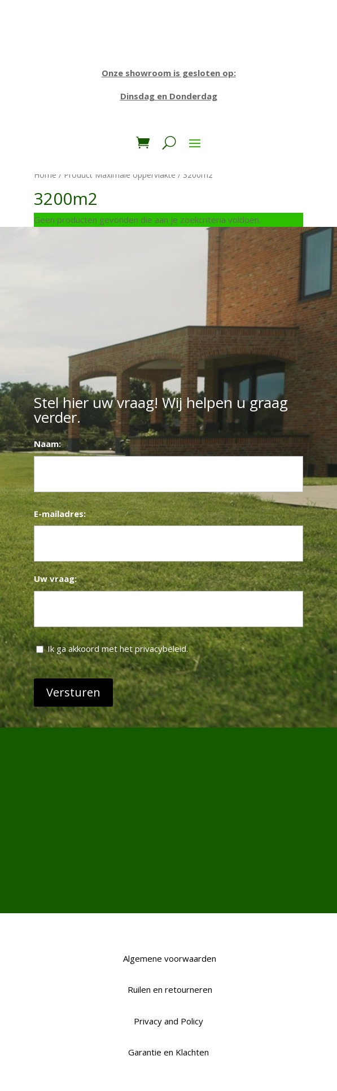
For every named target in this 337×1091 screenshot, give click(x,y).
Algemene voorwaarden (168, 958)
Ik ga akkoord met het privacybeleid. (117, 648)
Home (45, 174)
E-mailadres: (60, 513)
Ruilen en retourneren (168, 989)
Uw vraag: (55, 578)
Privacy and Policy (168, 1021)
